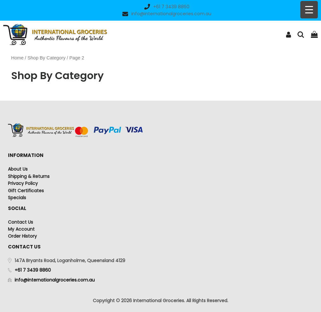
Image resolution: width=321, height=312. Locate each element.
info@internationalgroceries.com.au (166, 13)
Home (17, 57)
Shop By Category (46, 57)
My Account (21, 229)
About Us (18, 169)
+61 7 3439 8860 (166, 6)
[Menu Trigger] (309, 9)
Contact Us (20, 222)
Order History (22, 236)
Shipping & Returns (29, 176)
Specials (17, 197)
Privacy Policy (23, 183)
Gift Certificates (26, 190)
